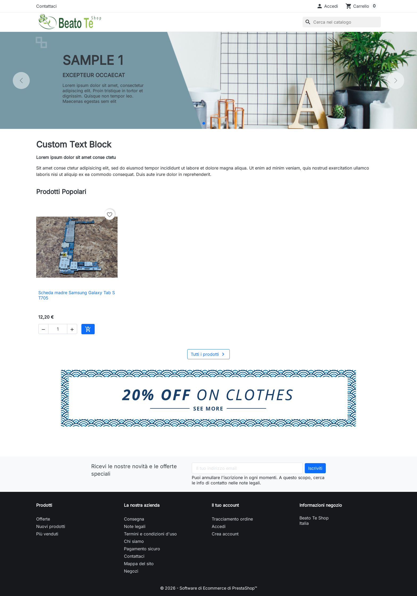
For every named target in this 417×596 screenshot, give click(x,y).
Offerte (43, 519)
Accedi (219, 526)
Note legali (134, 526)
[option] (208, 80)
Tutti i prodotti (208, 354)
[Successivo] (395, 80)
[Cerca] (342, 22)
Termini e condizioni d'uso (150, 533)
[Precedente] (21, 80)
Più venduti (47, 533)
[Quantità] (57, 329)
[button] (327, 6)
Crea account (225, 533)
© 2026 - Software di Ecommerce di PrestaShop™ (209, 588)
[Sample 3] (213, 123)
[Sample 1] (203, 123)
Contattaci (46, 6)
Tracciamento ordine (232, 519)
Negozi (131, 571)
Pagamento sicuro (142, 548)
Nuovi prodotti (50, 526)
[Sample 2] (208, 123)
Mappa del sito (139, 563)
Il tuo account (225, 505)
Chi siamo (134, 541)
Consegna (134, 519)
